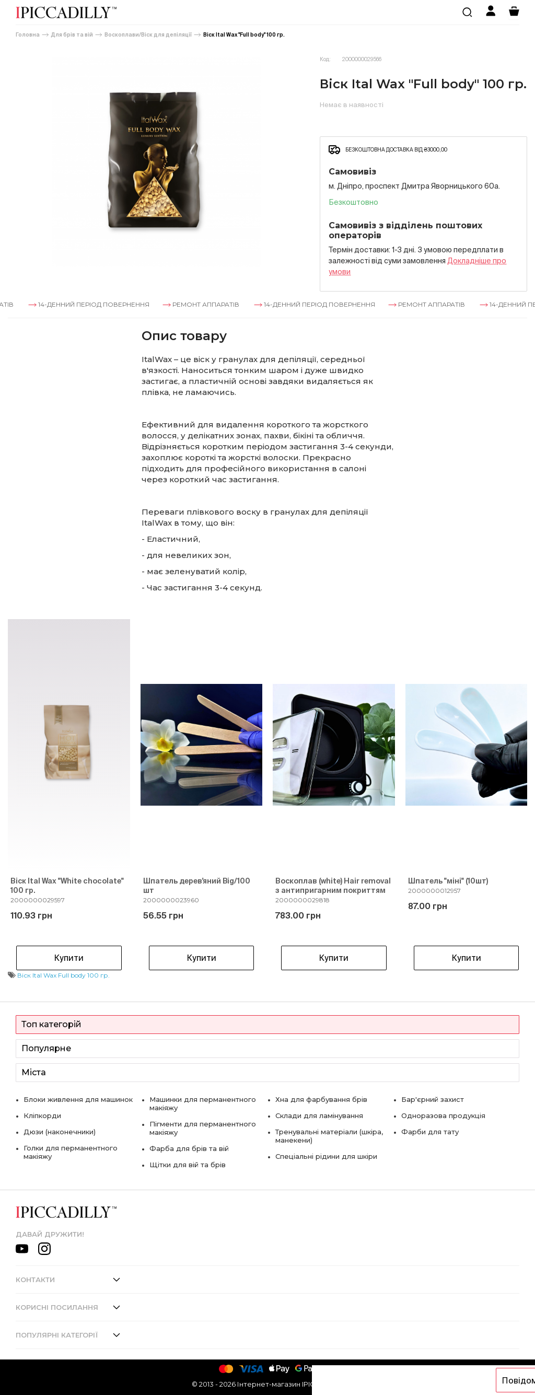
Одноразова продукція (443, 1115)
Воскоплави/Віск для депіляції (148, 35)
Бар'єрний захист (432, 1099)
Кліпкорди (42, 1115)
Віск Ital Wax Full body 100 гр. (63, 975)
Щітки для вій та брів (187, 1164)
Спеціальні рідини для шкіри (326, 1156)
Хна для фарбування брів (321, 1099)
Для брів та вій (72, 35)
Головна (28, 35)
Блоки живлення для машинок (78, 1099)
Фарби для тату (430, 1131)
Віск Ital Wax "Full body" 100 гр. (244, 35)
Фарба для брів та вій (189, 1148)
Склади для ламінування (319, 1115)
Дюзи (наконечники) (60, 1131)
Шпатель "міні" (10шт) (448, 881)
